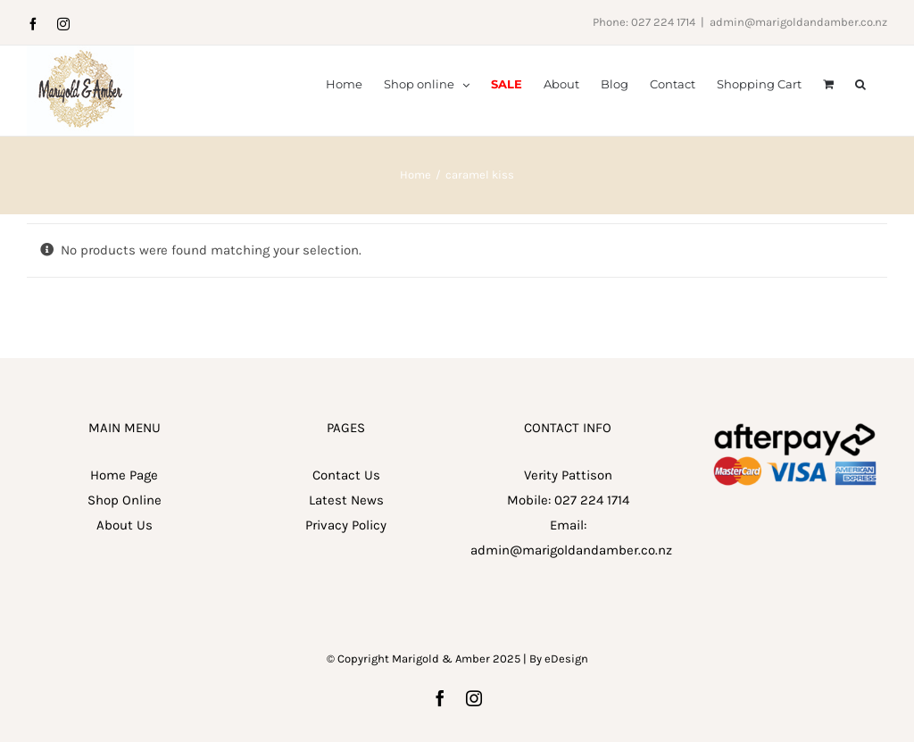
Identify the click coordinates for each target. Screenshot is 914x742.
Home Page (124, 530)
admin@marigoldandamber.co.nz (798, 22)
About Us (124, 580)
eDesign (566, 714)
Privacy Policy (345, 580)
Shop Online (124, 555)
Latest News (346, 555)
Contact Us (346, 530)
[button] (860, 83)
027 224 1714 (591, 555)
